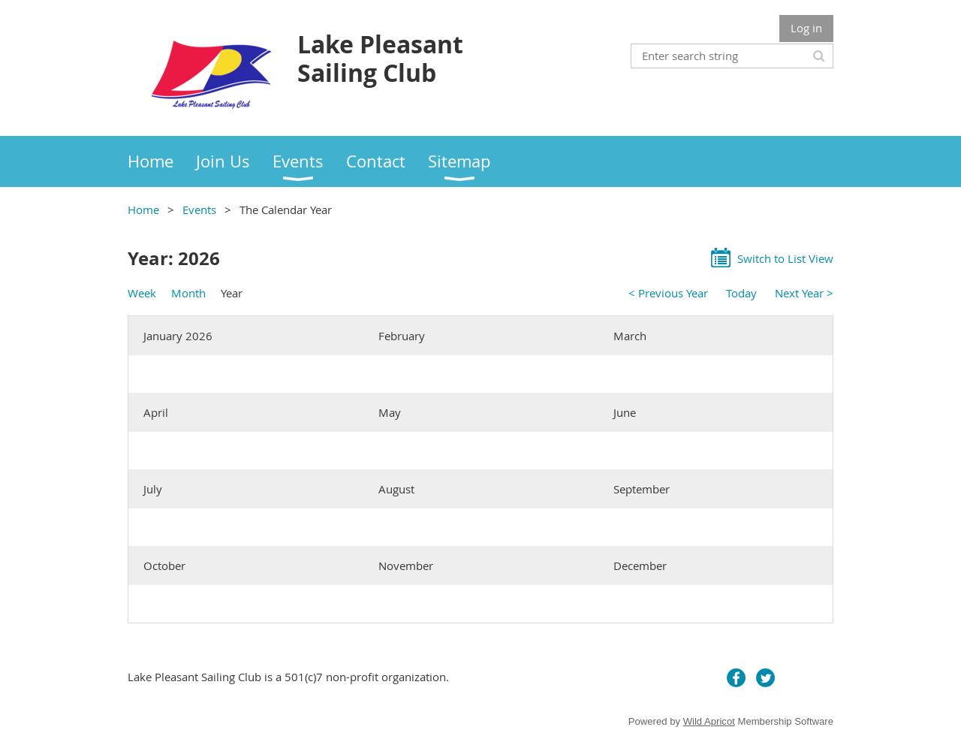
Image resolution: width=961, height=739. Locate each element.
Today (741, 292)
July (152, 488)
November (405, 565)
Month (188, 292)
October (164, 565)
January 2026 (177, 335)
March (629, 335)
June (624, 412)
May (389, 412)
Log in (806, 27)
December (640, 565)
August (396, 488)
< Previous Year (668, 292)
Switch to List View (785, 258)
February (401, 335)
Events (199, 209)
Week (142, 292)
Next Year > (804, 292)
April (155, 412)
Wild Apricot (709, 721)
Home (143, 209)
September (641, 488)
